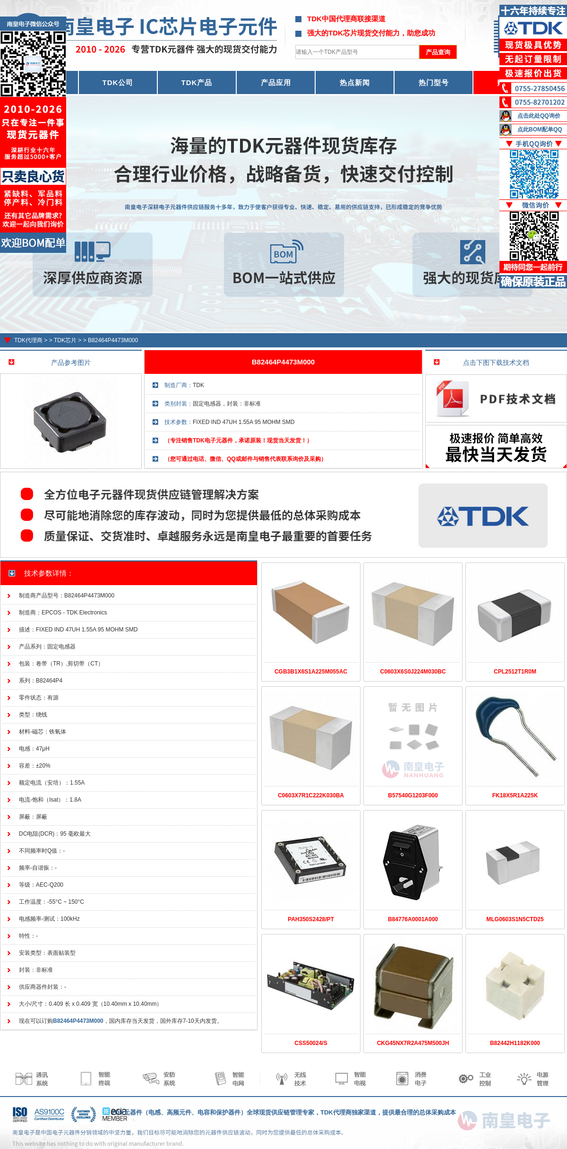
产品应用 (276, 82)
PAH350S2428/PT (311, 919)
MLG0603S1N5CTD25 (514, 919)
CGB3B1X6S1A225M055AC (311, 671)
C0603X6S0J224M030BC (413, 671)
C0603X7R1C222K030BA (311, 795)
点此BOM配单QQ (539, 129)
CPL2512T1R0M (515, 671)
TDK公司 (118, 82)
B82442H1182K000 (515, 1043)
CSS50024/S (310, 1043)
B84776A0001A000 (413, 919)
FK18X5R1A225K (515, 795)
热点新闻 (355, 82)
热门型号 (434, 82)
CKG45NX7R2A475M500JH (413, 1043)
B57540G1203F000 (413, 795)
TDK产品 (197, 82)
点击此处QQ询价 (538, 115)
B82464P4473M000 (113, 340)
